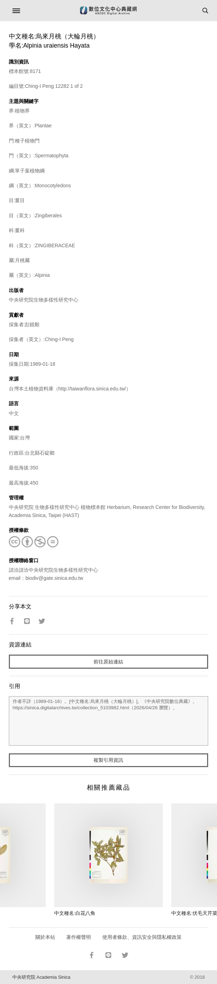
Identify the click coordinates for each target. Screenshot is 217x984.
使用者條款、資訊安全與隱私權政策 (142, 937)
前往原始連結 (108, 661)
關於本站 (45, 937)
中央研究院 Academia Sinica (41, 977)
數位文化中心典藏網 (108, 10)
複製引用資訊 (108, 760)
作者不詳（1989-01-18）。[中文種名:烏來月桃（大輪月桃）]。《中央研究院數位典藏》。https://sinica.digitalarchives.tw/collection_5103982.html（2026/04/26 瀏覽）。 (109, 721)
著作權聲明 (78, 937)
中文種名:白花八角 (74, 913)
